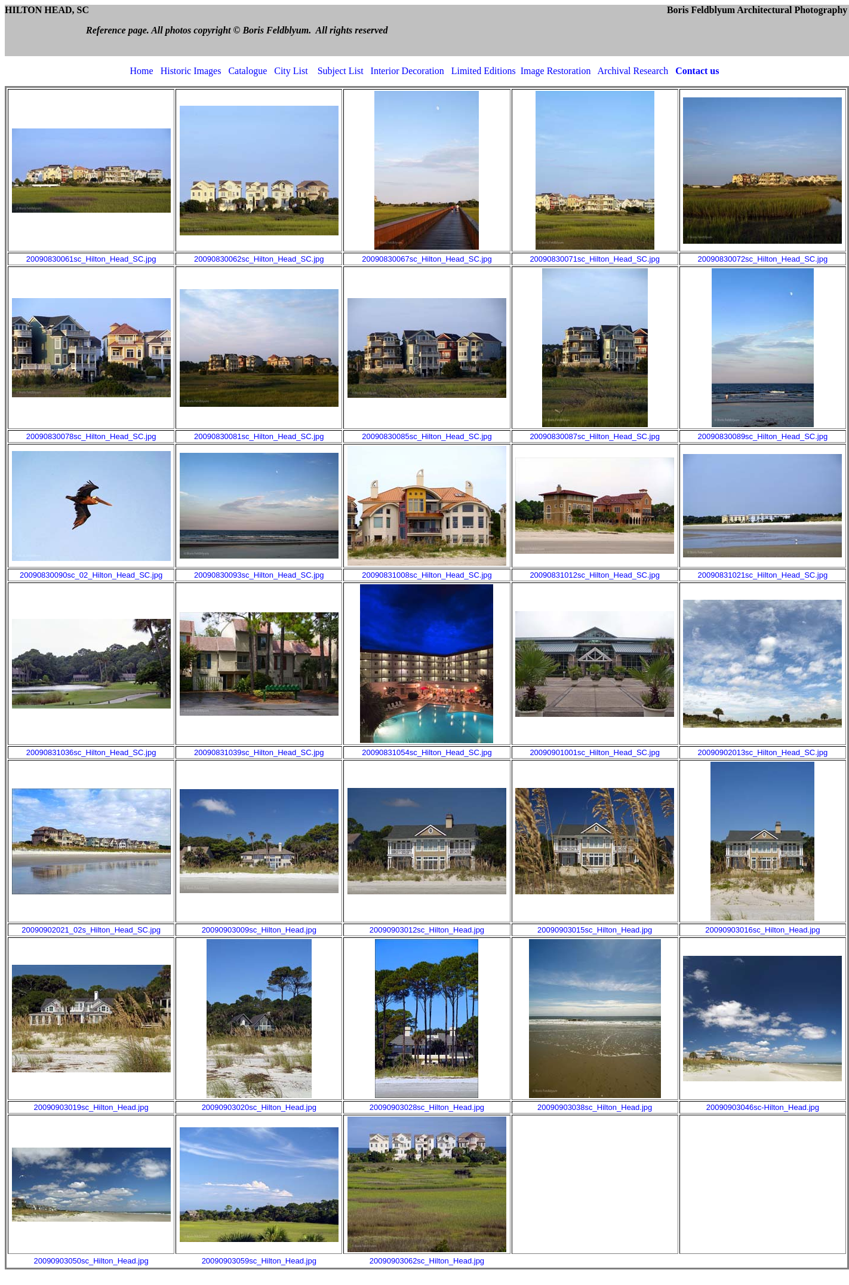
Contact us (697, 71)
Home (141, 71)
